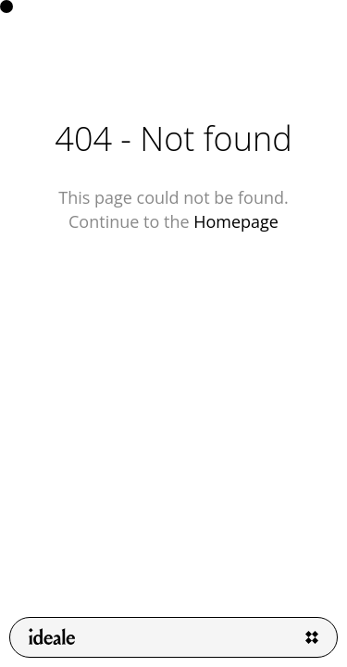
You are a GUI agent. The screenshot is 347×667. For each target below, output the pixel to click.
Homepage (236, 221)
